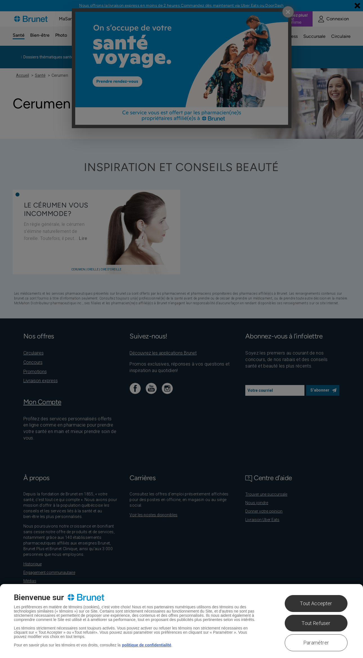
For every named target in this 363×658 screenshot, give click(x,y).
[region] (181, 621)
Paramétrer (316, 643)
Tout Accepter (316, 603)
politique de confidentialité (147, 645)
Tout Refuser (316, 623)
